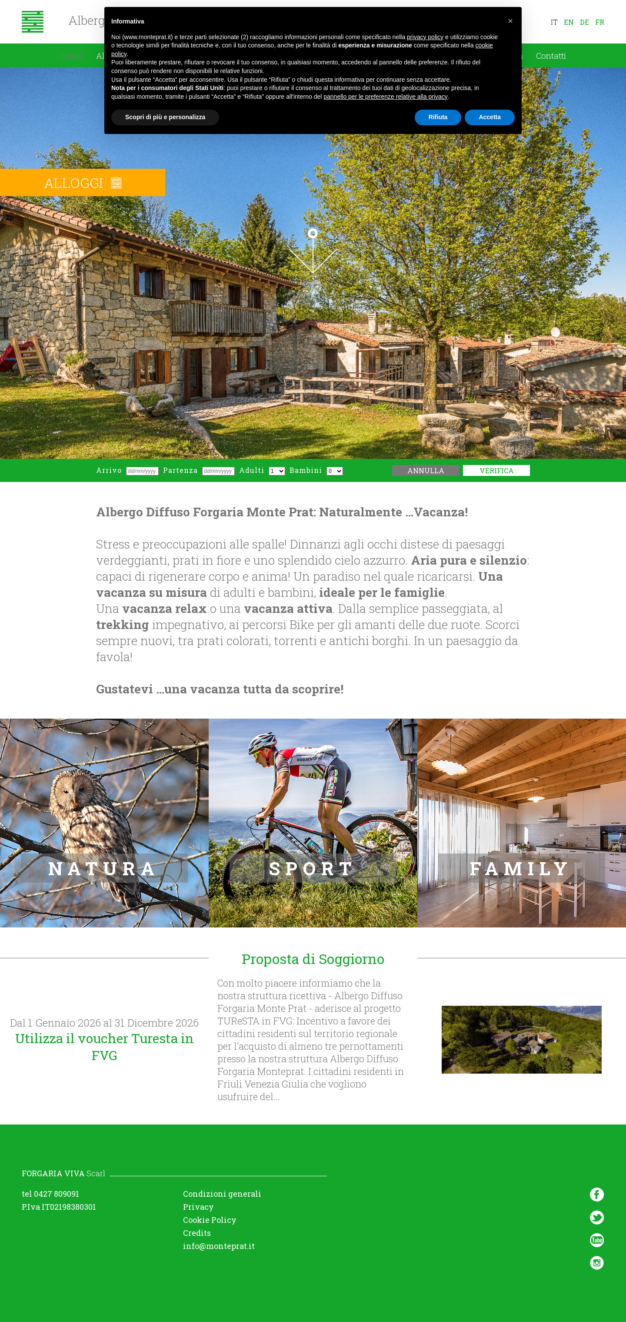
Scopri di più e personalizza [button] (165, 117)
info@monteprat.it (219, 1246)
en (569, 22)
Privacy (198, 1207)
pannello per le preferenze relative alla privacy (385, 96)
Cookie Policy (209, 1220)
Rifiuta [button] (438, 117)
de (584, 22)
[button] (510, 21)
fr (599, 22)
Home (71, 55)
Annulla (425, 470)
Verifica (496, 470)
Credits (197, 1233)
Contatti (551, 55)
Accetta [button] (490, 117)
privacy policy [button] (425, 36)
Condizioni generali (222, 1193)
